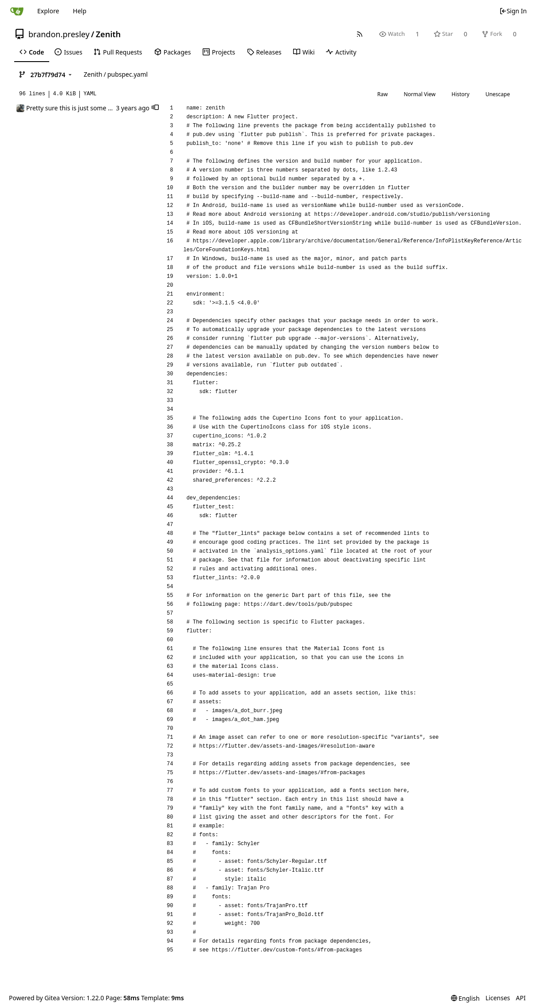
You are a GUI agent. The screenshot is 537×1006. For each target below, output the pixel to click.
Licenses (498, 998)
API (520, 998)
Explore (48, 11)
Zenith (108, 34)
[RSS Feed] (360, 34)
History (460, 94)
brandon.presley (59, 34)
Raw (382, 94)
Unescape (498, 94)
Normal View (419, 94)
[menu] (465, 998)
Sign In (513, 11)
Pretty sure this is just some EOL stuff (80, 108)
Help (79, 11)
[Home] (16, 11)
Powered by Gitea (34, 998)
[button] (155, 108)
